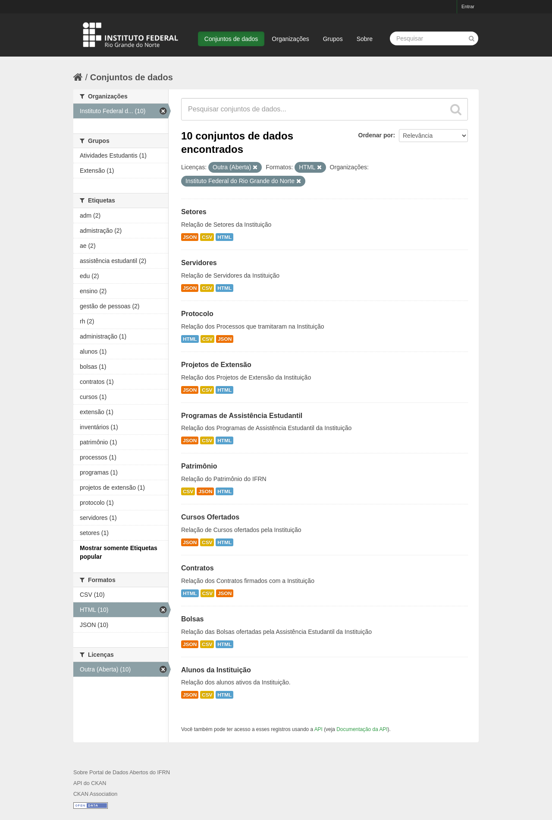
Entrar (467, 6)
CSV (207, 237)
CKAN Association (95, 794)
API (318, 729)
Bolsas (192, 619)
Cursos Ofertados (210, 517)
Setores (194, 211)
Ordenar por (375, 135)
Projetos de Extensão (216, 364)
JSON (190, 237)
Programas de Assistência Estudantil (241, 415)
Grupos (333, 38)
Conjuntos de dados (231, 38)
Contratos (197, 568)
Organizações (290, 38)
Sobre (365, 38)
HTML (224, 237)
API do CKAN (89, 783)
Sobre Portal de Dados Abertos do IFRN (121, 772)
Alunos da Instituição (216, 670)
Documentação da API (361, 729)
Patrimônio (199, 466)
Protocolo (197, 313)
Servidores (199, 262)
